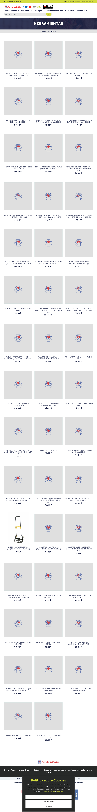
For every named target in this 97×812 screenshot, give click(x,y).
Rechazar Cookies (48, 801)
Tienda (14, 11)
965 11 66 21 (9, 1)
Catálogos (38, 11)
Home (7, 11)
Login (90, 770)
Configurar (48, 806)
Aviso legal (59, 791)
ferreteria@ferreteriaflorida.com (76, 1)
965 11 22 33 (18, 1)
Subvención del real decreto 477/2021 (59, 11)
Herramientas (52, 31)
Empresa (28, 11)
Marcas (21, 11)
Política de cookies (49, 791)
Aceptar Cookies (48, 797)
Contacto (79, 11)
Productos (43, 31)
